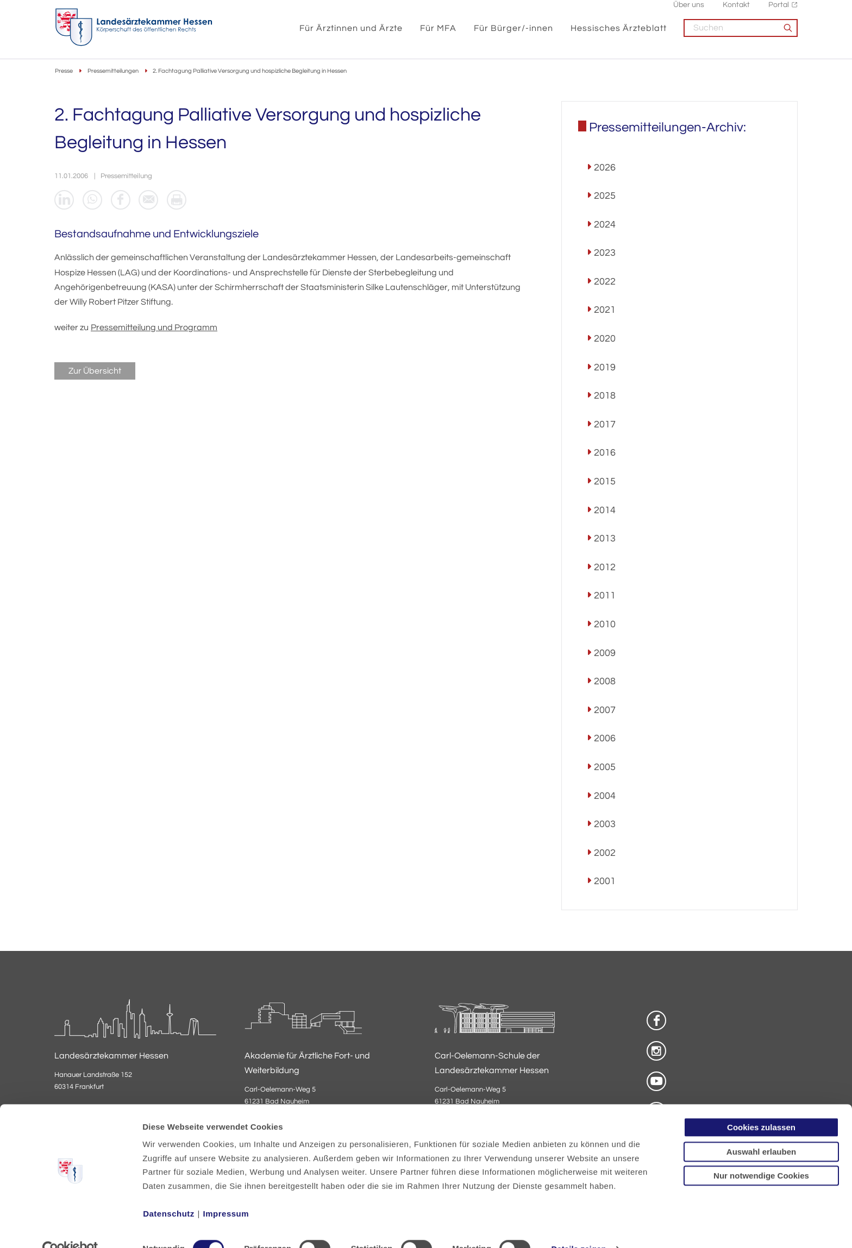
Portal (778, 11)
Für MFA (438, 33)
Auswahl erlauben (761, 1129)
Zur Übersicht (94, 372)
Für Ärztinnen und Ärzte (351, 33)
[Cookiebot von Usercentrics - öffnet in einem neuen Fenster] (70, 1227)
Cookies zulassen (761, 1105)
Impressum (226, 1191)
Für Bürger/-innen (513, 33)
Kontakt (736, 11)
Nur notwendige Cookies (761, 1153)
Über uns (688, 11)
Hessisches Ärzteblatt (619, 33)
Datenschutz (169, 1191)
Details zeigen (578, 1226)
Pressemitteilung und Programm (154, 329)
